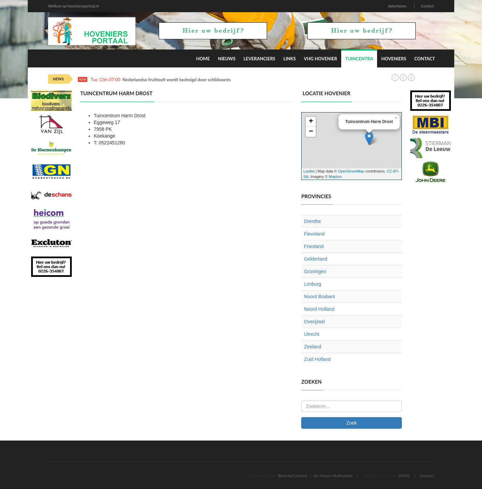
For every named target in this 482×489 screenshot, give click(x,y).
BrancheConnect (293, 475)
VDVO (404, 475)
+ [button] (311, 122)
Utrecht (311, 334)
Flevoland (314, 234)
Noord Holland (319, 309)
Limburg (312, 284)
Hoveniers (393, 58)
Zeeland (312, 346)
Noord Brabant (319, 296)
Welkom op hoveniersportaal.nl (73, 6)
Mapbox (335, 177)
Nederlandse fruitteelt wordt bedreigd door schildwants (177, 79)
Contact (427, 6)
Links (289, 58)
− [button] (311, 132)
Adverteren (397, 6)
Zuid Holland (317, 359)
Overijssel (314, 321)
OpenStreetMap (351, 171)
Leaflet (308, 171)
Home (203, 58)
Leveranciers (260, 58)
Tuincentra (359, 58)
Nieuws (227, 58)
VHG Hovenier (320, 58)
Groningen (315, 271)
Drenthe (312, 221)
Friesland (314, 246)
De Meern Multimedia (333, 475)
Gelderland (315, 259)
